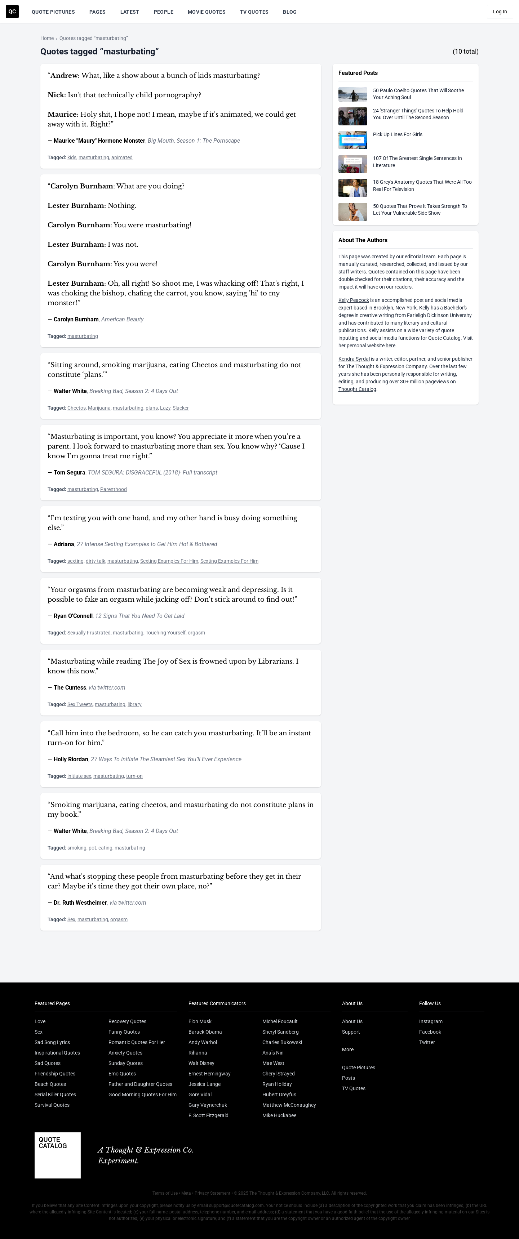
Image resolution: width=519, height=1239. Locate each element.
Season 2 (136, 391)
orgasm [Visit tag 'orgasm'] (196, 633)
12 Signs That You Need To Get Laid (140, 615)
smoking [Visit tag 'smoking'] (76, 848)
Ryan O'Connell (73, 615)
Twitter (427, 1042)
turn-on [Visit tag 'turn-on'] (134, 776)
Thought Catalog (357, 389)
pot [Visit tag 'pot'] (92, 848)
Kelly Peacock (353, 300)
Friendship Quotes (55, 1074)
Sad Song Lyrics (52, 1042)
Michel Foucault (280, 1021)
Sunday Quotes (125, 1063)
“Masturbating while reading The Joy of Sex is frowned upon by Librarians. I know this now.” (173, 666)
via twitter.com (107, 687)
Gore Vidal (200, 1094)
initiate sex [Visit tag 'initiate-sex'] (79, 776)
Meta (186, 1193)
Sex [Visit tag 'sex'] (71, 919)
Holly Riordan (71, 759)
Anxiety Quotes (125, 1053)
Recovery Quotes (127, 1021)
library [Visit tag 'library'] (135, 704)
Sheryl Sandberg (280, 1032)
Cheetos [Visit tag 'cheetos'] (76, 408)
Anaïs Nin (273, 1053)
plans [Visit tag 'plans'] (152, 408)
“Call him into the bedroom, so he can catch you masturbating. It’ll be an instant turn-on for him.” (179, 738)
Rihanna (197, 1053)
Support (351, 1032)
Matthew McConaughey (289, 1105)
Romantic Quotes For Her (136, 1042)
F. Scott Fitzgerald (208, 1115)
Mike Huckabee (279, 1115)
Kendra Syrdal (354, 359)
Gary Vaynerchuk (207, 1105)
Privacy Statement (212, 1193)
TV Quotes (254, 12)
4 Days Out (164, 391)
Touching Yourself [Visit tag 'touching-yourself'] (166, 633)
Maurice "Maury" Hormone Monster (99, 140)
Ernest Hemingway (209, 1074)
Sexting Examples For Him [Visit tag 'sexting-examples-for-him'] (169, 561)
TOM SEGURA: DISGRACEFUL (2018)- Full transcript (152, 472)
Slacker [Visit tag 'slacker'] (181, 408)
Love (40, 1021)
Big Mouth (161, 140)
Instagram (431, 1021)
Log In (500, 11)
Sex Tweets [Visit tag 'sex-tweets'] (80, 704)
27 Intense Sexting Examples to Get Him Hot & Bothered (147, 544)
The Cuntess (70, 687)
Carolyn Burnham (76, 319)
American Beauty (122, 319)
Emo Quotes (122, 1074)
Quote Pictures (53, 12)
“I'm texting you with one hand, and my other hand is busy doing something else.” (172, 523)
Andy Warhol (202, 1042)
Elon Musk (200, 1021)
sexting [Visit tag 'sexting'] (75, 561)
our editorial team (415, 256)
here (390, 345)
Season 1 (188, 140)
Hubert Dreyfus (279, 1094)
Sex (39, 1032)
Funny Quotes (124, 1032)
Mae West (273, 1063)
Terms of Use (165, 1193)
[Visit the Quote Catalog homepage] (12, 11)
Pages (97, 12)
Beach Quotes (50, 1084)
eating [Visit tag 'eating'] (105, 848)
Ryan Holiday (277, 1084)
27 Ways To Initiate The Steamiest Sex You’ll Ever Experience (166, 759)
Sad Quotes (48, 1063)
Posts (348, 1078)
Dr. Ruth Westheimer (80, 902)
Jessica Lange (204, 1084)
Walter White (70, 391)
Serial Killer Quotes (55, 1094)
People (163, 12)
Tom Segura (69, 472)
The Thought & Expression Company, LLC (289, 1193)
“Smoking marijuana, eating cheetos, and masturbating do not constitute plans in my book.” (181, 810)
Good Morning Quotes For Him (142, 1094)
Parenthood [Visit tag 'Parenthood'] (113, 489)
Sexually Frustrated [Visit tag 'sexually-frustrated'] (89, 633)
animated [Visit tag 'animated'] (122, 157)
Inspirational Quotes (57, 1053)
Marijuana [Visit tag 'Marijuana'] (99, 408)
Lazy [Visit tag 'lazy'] (165, 408)
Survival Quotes (52, 1105)
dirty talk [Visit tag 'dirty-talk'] (95, 561)
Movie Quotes (207, 12)
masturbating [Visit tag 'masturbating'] (94, 157)
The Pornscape (221, 140)
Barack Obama (205, 1032)
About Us (352, 1021)
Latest (129, 12)
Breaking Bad (106, 391)
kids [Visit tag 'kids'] (71, 157)
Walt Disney (201, 1063)
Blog (290, 12)
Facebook (430, 1032)
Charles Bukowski (282, 1042)
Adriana (64, 544)
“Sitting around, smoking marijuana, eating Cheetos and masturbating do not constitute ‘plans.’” (174, 370)
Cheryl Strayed (278, 1074)
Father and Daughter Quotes (140, 1084)
